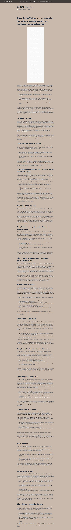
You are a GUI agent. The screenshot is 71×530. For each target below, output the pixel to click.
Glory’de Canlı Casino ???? (34, 47)
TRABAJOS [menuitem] (35, 1)
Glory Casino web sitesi (34, 51)
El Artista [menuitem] (25, 1)
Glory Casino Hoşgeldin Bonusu (35, 52)
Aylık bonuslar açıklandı (34, 75)
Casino (29, 9)
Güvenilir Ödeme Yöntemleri (35, 48)
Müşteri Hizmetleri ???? (34, 35)
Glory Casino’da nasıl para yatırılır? (36, 61)
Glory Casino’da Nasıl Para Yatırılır (36, 56)
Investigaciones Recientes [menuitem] (45, 1)
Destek (31, 78)
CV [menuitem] (30, 1)
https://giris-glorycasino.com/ (22, 131)
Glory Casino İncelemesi (34, 72)
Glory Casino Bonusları (34, 43)
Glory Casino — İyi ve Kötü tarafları (36, 31)
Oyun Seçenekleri (33, 65)
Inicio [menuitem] (20, 1)
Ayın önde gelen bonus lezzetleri (36, 74)
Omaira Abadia (8, 1)
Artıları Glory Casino (33, 64)
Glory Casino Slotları (33, 60)
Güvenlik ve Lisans (33, 30)
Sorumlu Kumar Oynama (34, 42)
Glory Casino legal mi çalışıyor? (35, 77)
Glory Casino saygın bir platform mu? (36, 73)
